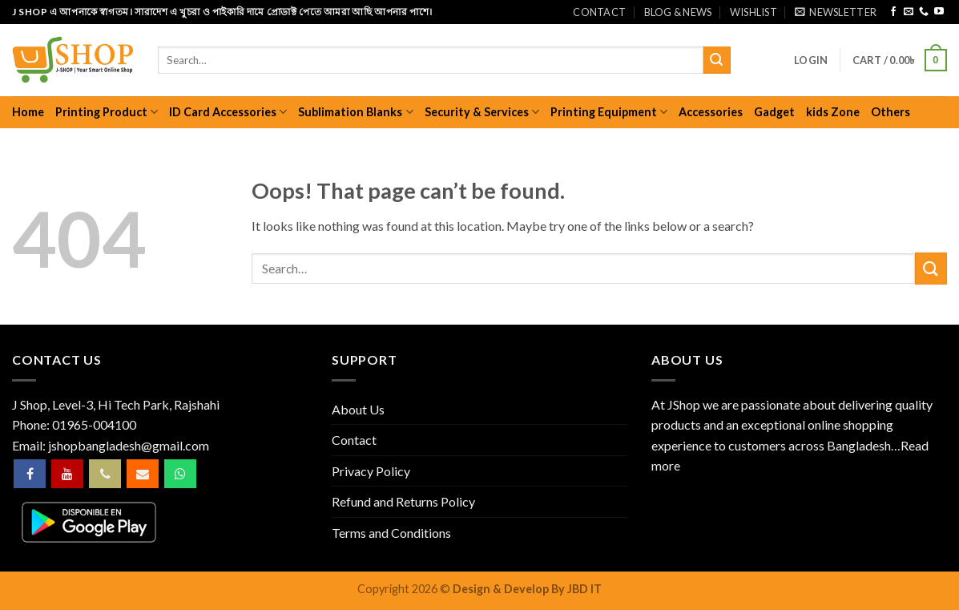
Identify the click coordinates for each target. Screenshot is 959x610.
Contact (599, 12)
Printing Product (106, 111)
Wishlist (753, 12)
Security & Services (482, 111)
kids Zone (833, 112)
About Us (358, 409)
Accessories (711, 112)
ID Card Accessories (228, 111)
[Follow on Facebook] (893, 12)
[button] (835, 12)
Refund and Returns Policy (403, 501)
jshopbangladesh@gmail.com (128, 445)
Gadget (774, 112)
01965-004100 (94, 424)
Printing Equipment (608, 111)
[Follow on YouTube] (939, 12)
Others (890, 112)
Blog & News (678, 12)
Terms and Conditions (391, 532)
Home (28, 112)
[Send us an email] (908, 12)
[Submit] (717, 60)
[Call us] (924, 12)
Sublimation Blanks (355, 111)
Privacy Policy (371, 471)
